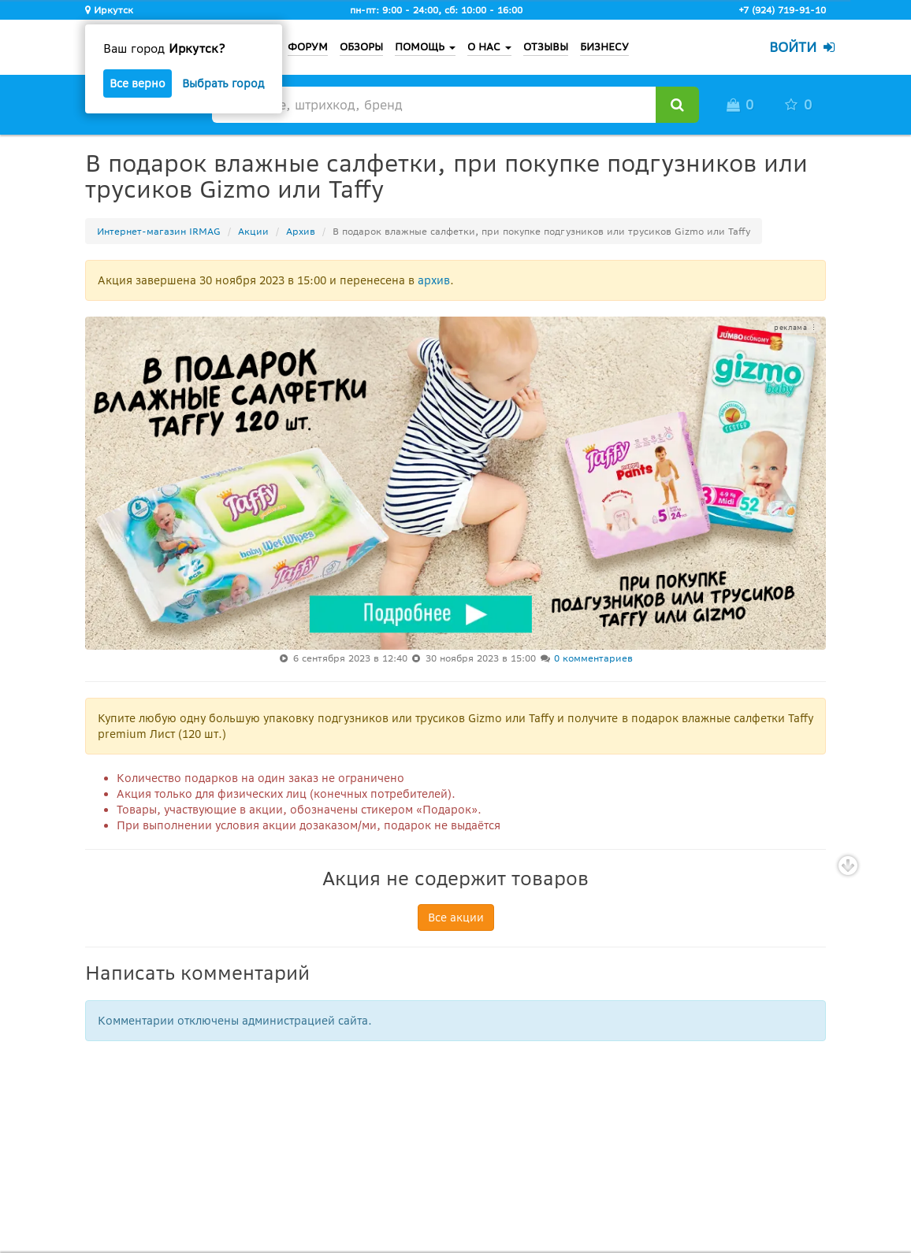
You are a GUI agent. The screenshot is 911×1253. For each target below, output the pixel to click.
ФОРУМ (308, 47)
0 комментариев (593, 658)
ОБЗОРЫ (361, 47)
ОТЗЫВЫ (545, 47)
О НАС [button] (489, 47)
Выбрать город (223, 83)
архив (434, 280)
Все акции (456, 917)
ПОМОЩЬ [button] (425, 47)
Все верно (137, 83)
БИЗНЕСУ (604, 47)
